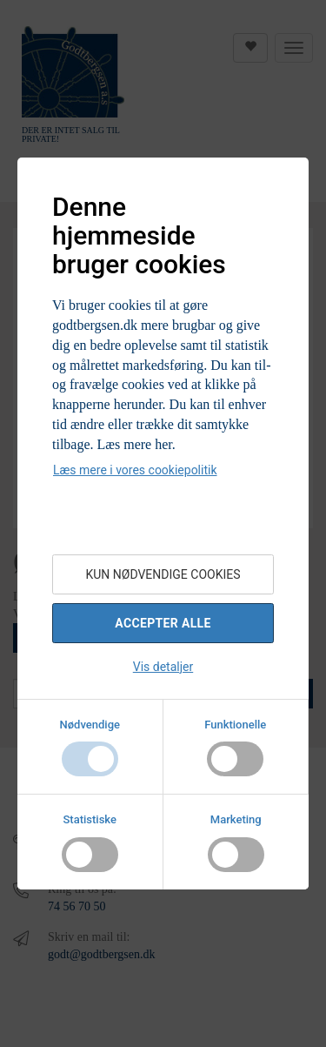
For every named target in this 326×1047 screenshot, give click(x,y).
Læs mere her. (136, 444)
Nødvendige (90, 724)
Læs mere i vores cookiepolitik (135, 470)
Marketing (236, 819)
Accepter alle (162, 623)
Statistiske (90, 819)
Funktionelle (235, 724)
